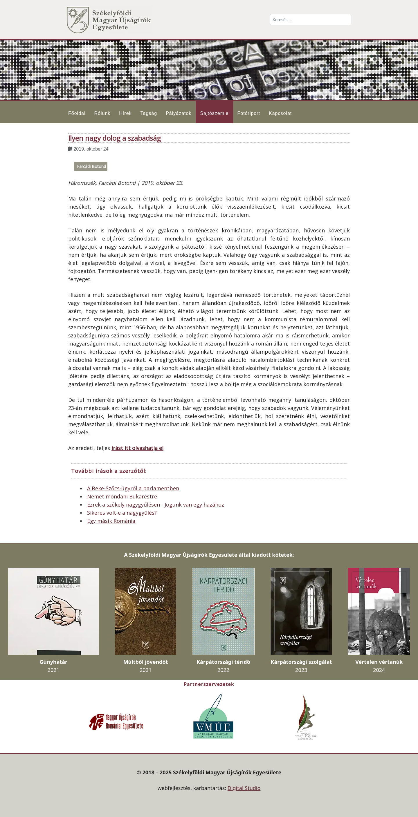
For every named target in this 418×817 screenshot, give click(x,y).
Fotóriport (248, 113)
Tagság (148, 113)
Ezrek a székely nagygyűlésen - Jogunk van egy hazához (155, 504)
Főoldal (76, 113)
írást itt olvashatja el (137, 447)
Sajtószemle (214, 113)
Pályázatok (178, 113)
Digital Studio (244, 788)
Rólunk (102, 113)
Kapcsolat (280, 113)
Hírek (125, 113)
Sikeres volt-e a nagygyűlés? (122, 512)
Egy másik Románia (111, 520)
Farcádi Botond (91, 166)
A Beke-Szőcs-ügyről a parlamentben (133, 488)
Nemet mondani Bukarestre (122, 496)
